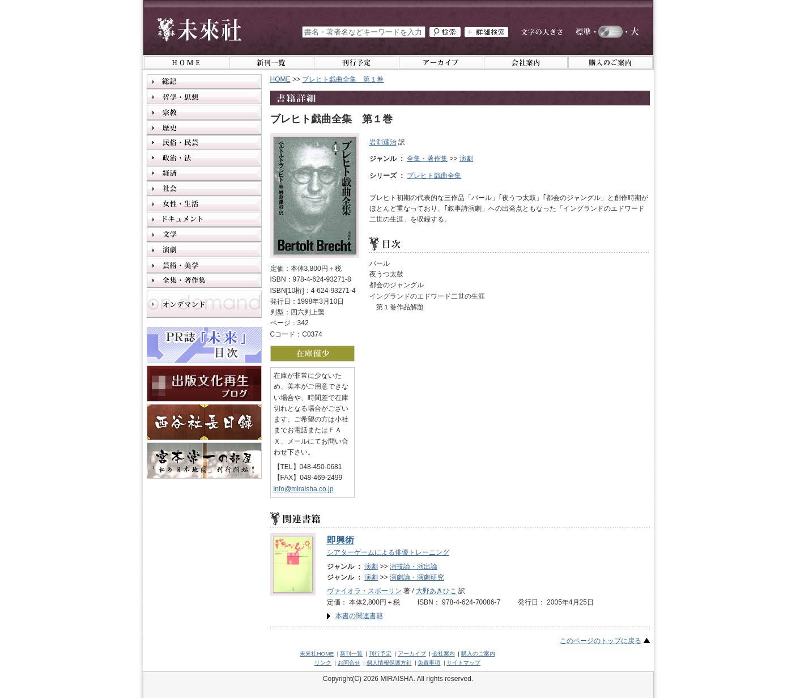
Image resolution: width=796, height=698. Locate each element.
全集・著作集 (427, 159)
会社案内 (443, 653)
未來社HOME (317, 653)
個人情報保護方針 (389, 662)
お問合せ (349, 662)
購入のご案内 (478, 653)
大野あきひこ (436, 591)
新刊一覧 (351, 653)
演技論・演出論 (413, 567)
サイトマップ (463, 662)
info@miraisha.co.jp (304, 489)
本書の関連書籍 (359, 616)
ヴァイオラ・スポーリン (364, 591)
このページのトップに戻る (600, 641)
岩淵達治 (383, 142)
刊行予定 (380, 653)
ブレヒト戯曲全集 (434, 176)
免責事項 (429, 662)
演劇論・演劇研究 (417, 577)
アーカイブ (412, 653)
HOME (280, 79)
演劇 (466, 159)
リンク (322, 662)
